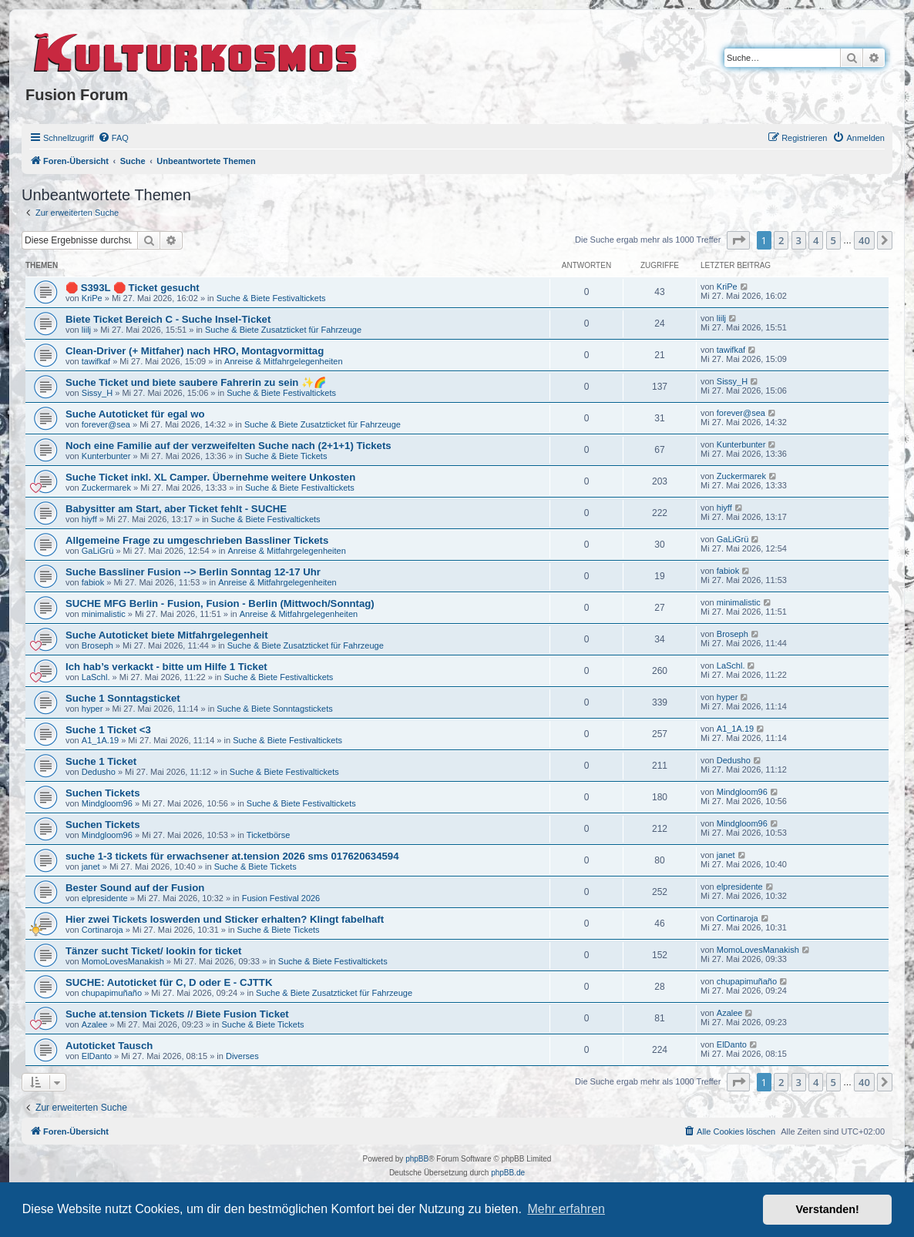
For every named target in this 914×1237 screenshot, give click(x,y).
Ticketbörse (268, 835)
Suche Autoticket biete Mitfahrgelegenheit (167, 635)
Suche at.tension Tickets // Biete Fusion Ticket (177, 1014)
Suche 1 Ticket (101, 761)
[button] (738, 240)
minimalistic (104, 613)
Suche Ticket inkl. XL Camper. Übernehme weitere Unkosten (210, 477)
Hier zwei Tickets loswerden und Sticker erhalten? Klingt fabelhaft (225, 919)
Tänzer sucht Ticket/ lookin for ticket (153, 951)
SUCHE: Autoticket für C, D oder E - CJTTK (169, 982)
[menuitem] (113, 138)
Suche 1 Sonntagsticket (123, 698)
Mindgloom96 (107, 803)
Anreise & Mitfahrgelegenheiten (283, 361)
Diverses (242, 1056)
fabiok (93, 582)
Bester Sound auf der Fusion (135, 887)
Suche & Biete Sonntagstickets (274, 708)
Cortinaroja (102, 929)
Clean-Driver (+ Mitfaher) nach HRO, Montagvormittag (195, 351)
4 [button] (815, 240)
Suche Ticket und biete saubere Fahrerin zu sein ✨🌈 (196, 382)
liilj (86, 329)
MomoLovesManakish (123, 961)
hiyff (89, 519)
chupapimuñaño (112, 992)
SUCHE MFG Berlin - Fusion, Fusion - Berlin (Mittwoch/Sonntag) (220, 603)
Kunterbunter (106, 456)
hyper (92, 708)
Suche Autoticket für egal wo (135, 414)
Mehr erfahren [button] (566, 1208)
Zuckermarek (106, 487)
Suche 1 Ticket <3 (108, 730)
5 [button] (833, 240)
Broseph (97, 645)
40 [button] (864, 240)
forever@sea (106, 424)
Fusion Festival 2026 (281, 898)
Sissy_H (97, 392)
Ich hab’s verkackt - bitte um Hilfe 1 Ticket (166, 666)
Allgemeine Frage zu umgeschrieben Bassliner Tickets (197, 540)
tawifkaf (96, 361)
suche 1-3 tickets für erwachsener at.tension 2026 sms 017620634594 (232, 856)
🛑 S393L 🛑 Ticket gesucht (133, 287)
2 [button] (781, 240)
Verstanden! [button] (827, 1209)
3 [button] (798, 240)
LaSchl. (96, 677)
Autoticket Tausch (109, 1045)
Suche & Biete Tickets (285, 456)
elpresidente (105, 898)
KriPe (92, 298)
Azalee (95, 1024)
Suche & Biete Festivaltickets (271, 298)
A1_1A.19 (100, 740)
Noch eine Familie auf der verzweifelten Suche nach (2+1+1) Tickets (228, 445)
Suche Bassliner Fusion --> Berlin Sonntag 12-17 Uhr (193, 572)
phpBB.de (508, 1172)
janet (91, 866)
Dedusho (99, 771)
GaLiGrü (98, 550)
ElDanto (97, 1056)
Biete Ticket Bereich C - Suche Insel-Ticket (168, 319)
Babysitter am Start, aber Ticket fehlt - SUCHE (176, 509)
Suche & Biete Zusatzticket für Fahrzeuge (283, 329)
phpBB (416, 1159)
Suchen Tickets (103, 793)
